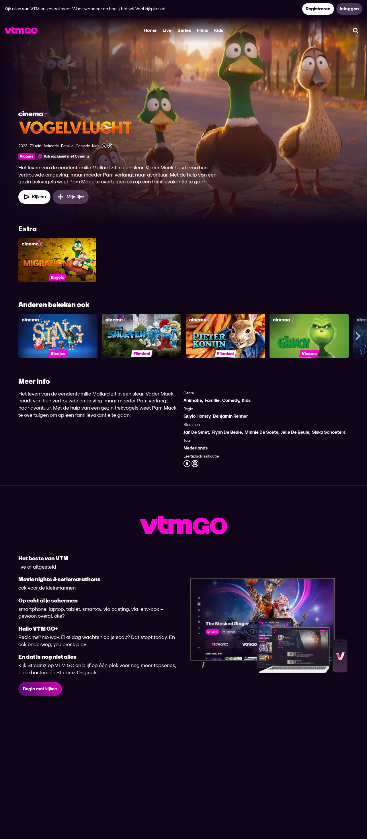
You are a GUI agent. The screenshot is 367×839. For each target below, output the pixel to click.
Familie (212, 400)
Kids (218, 30)
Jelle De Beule (295, 432)
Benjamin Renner (230, 416)
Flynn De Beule (227, 432)
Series (184, 30)
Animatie (193, 400)
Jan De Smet (196, 432)
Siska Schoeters (328, 432)
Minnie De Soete (261, 432)
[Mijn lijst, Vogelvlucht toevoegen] (71, 197)
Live (167, 30)
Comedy (230, 400)
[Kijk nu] (34, 197)
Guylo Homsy (197, 416)
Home (150, 30)
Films (202, 30)
